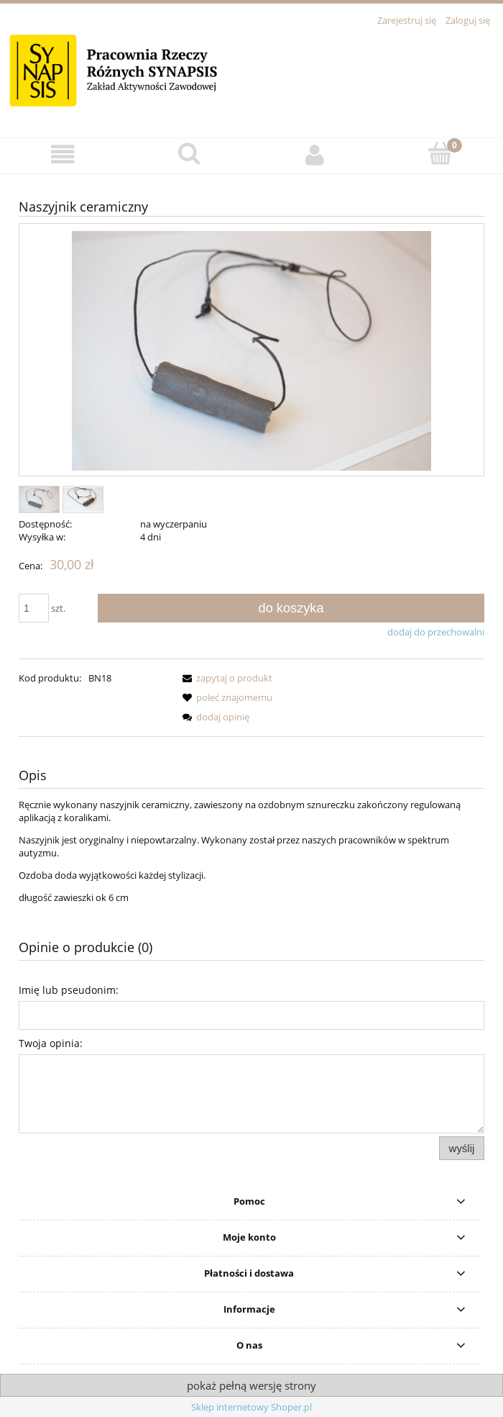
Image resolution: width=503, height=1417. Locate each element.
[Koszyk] (440, 154)
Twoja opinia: (51, 1043)
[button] (63, 155)
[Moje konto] (314, 155)
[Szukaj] (188, 154)
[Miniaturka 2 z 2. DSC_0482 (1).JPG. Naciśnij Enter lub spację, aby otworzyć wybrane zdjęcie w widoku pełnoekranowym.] (83, 499)
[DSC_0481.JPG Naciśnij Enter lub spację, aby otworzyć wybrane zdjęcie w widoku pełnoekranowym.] (251, 351)
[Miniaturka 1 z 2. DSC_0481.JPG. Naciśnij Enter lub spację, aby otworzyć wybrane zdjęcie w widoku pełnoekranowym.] (39, 499)
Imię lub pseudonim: (69, 990)
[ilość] (34, 608)
